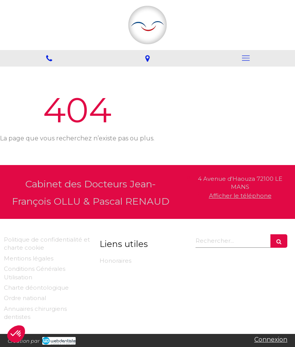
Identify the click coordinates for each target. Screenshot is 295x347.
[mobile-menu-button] (246, 58)
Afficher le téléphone (240, 195)
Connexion (270, 339)
